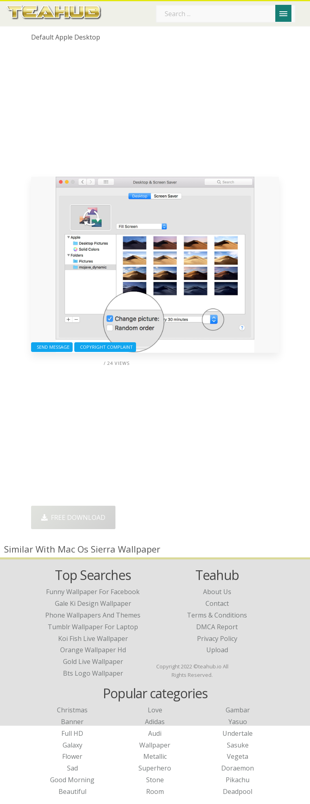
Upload (217, 649)
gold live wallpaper (93, 661)
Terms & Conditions (217, 615)
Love (155, 710)
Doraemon (237, 768)
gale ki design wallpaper (93, 603)
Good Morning (72, 779)
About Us (217, 591)
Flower (72, 756)
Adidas (155, 721)
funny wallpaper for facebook (93, 591)
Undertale (237, 733)
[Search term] (225, 14)
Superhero (154, 768)
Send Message (51, 347)
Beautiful (72, 791)
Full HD (72, 733)
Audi (154, 733)
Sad (72, 768)
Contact (217, 603)
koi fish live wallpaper (93, 638)
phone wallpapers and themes (92, 615)
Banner (72, 721)
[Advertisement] (155, 112)
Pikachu (237, 779)
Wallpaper (154, 745)
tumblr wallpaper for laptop (93, 626)
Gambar (238, 710)
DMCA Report (217, 626)
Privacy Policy (217, 638)
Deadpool (237, 791)
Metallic (155, 756)
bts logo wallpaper (93, 673)
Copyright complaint (105, 347)
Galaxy (72, 745)
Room (155, 791)
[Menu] (283, 13)
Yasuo (237, 721)
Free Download (73, 517)
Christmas (72, 710)
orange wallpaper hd (93, 649)
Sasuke (238, 745)
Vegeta (237, 756)
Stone (155, 779)
